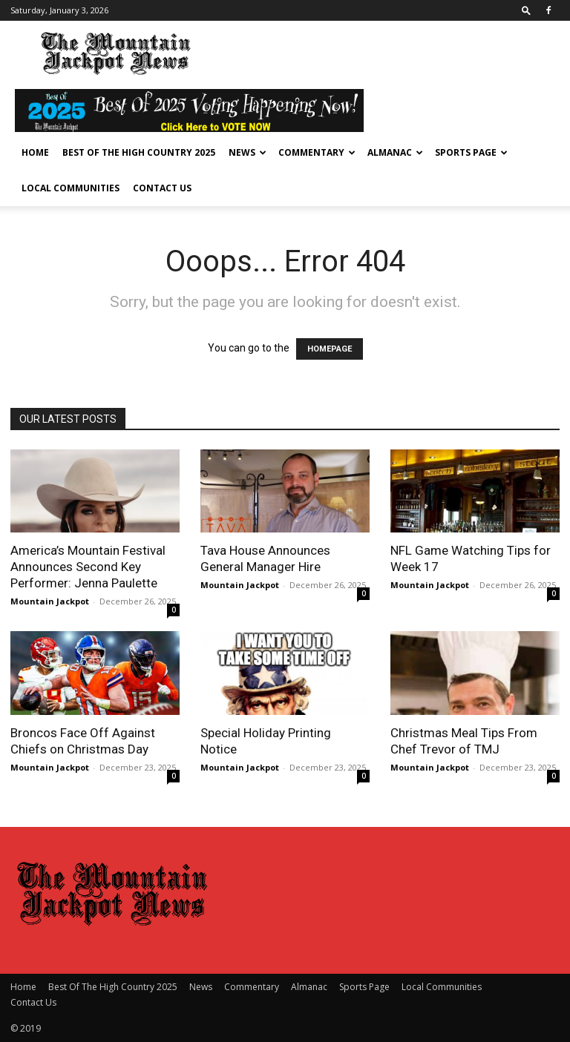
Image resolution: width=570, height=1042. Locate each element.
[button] (526, 10)
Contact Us (162, 188)
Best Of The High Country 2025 (138, 152)
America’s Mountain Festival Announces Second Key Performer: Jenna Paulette (88, 566)
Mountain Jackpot (49, 601)
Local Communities (70, 188)
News (247, 152)
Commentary (317, 152)
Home (35, 152)
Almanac (395, 152)
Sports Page (471, 152)
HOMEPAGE (329, 349)
